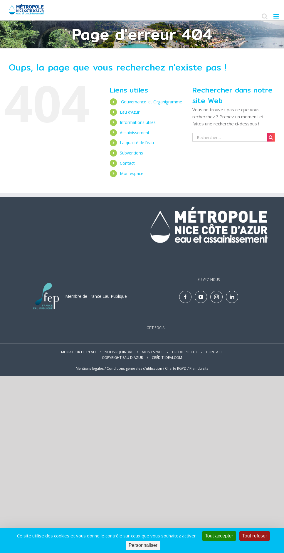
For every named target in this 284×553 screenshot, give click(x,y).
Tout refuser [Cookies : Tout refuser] (254, 535)
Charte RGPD (175, 368)
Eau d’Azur (130, 112)
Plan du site (199, 368)
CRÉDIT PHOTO (184, 351)
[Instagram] (216, 297)
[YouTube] (201, 297)
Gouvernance (151, 102)
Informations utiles (138, 122)
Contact (127, 163)
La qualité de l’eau (137, 142)
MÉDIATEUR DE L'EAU (78, 351)
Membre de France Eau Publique (96, 296)
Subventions (131, 153)
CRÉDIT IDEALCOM (167, 357)
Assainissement (134, 132)
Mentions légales (90, 368)
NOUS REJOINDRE (119, 351)
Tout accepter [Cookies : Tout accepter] (219, 535)
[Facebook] (185, 297)
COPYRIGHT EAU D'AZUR (122, 357)
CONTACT (214, 351)
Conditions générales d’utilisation (134, 368)
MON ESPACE (152, 351)
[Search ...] (229, 137)
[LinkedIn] (232, 297)
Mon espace (131, 173)
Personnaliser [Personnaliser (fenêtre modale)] (143, 545)
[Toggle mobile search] (265, 16)
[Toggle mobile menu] (276, 16)
